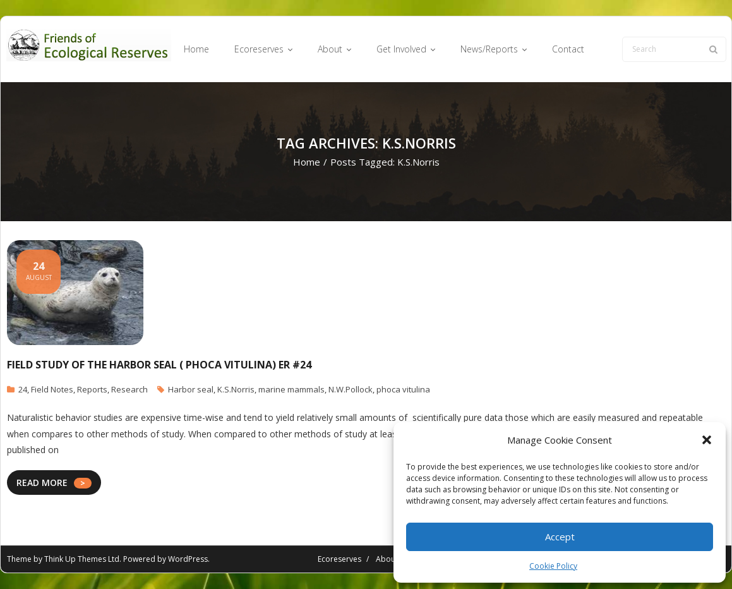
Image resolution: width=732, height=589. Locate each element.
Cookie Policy (553, 566)
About (387, 559)
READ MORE (42, 483)
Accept (560, 536)
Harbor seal (190, 389)
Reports (92, 389)
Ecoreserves (339, 559)
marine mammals (291, 389)
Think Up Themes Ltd (81, 559)
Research (129, 389)
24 (22, 389)
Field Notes (52, 389)
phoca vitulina (403, 389)
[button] (706, 440)
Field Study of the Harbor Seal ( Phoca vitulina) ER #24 (159, 365)
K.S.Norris (236, 389)
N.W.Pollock (350, 389)
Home (306, 161)
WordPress (188, 559)
